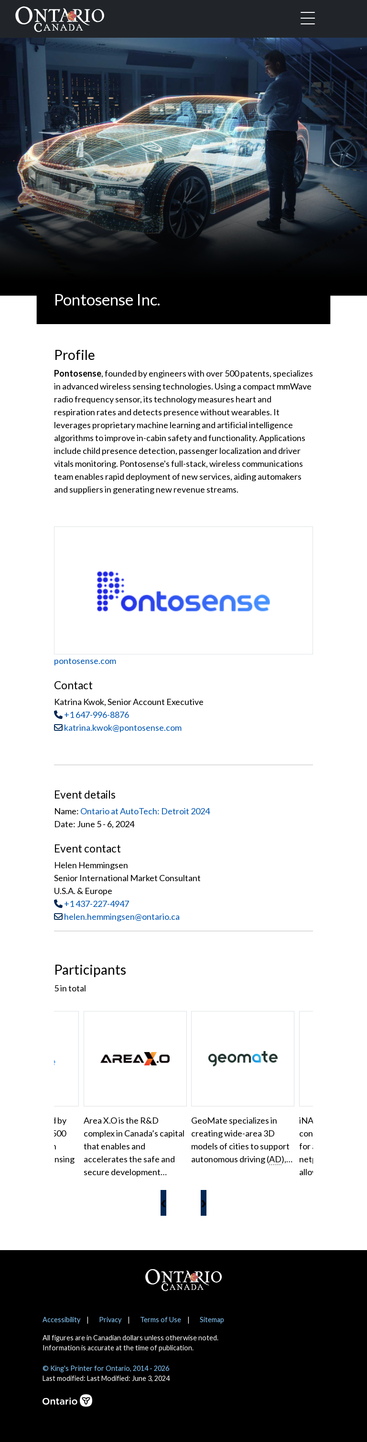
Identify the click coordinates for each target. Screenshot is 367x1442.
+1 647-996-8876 (96, 714)
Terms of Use (160, 1320)
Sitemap (212, 1320)
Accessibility (61, 1320)
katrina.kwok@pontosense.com (118, 727)
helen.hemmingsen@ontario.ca (122, 916)
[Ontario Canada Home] (60, 17)
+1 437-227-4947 (96, 903)
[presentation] (163, 1203)
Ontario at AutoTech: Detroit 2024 (145, 811)
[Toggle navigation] (308, 19)
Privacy (110, 1320)
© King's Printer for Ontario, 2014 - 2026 (106, 1368)
